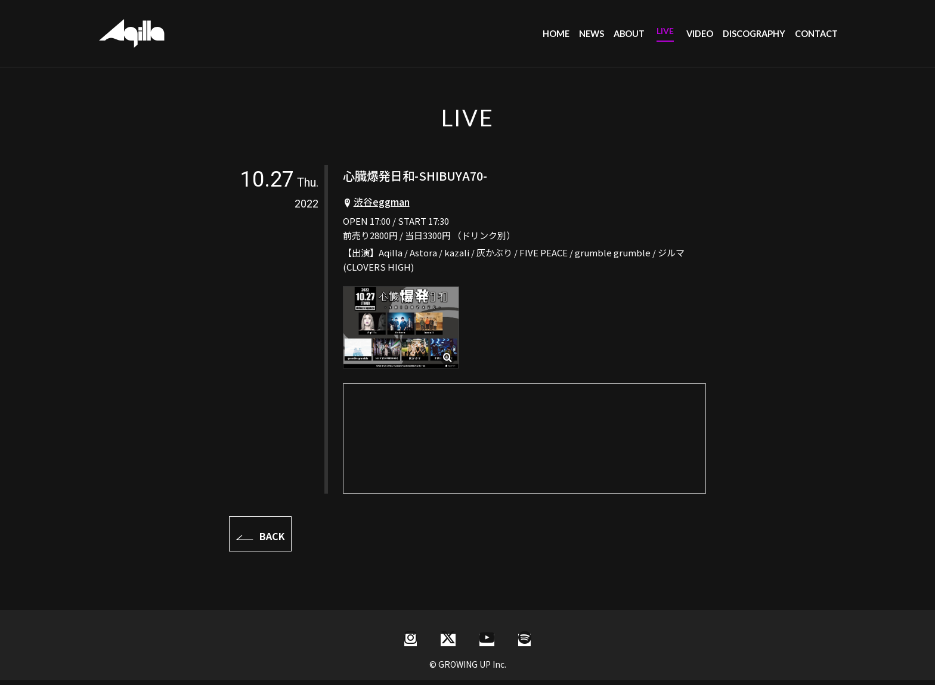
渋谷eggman (382, 206)
